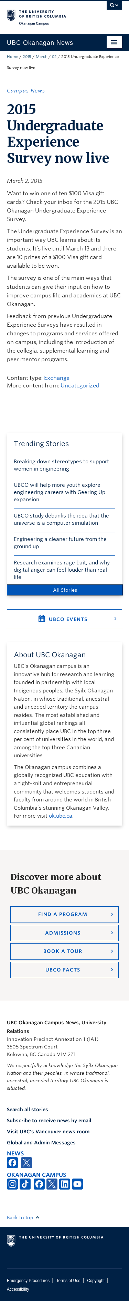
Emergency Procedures (28, 1280)
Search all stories (27, 1109)
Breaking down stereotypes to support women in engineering (61, 465)
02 (54, 56)
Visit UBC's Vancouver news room (48, 1131)
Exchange (56, 378)
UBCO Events (68, 619)
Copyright (96, 1280)
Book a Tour (62, 951)
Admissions (62, 933)
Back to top (23, 1217)
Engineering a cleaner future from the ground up (60, 543)
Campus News (26, 91)
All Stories (65, 590)
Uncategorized (80, 385)
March (41, 56)
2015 (27, 56)
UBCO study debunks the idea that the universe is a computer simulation (61, 519)
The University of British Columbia (47, 14)
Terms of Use (68, 1280)
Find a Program (62, 914)
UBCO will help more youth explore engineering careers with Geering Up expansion (59, 492)
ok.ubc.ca (60, 816)
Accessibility (18, 1289)
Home (12, 56)
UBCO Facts (62, 970)
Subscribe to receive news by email (49, 1120)
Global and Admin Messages (41, 1142)
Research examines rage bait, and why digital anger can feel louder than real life (62, 570)
